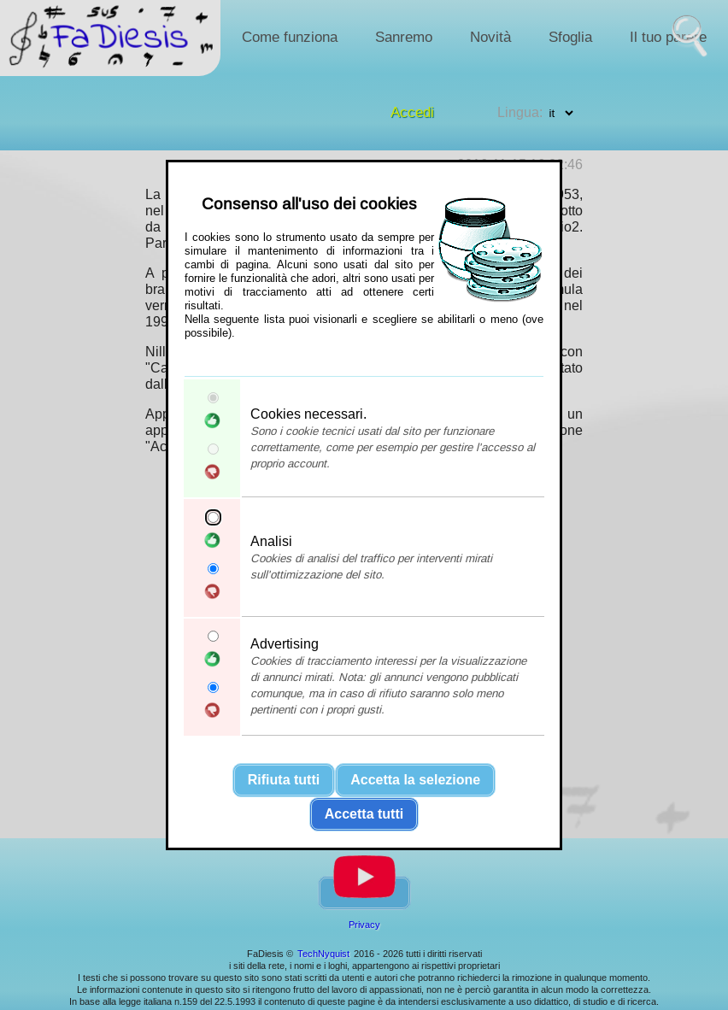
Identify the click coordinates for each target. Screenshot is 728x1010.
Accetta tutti (364, 814)
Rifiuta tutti (284, 779)
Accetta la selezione (415, 779)
